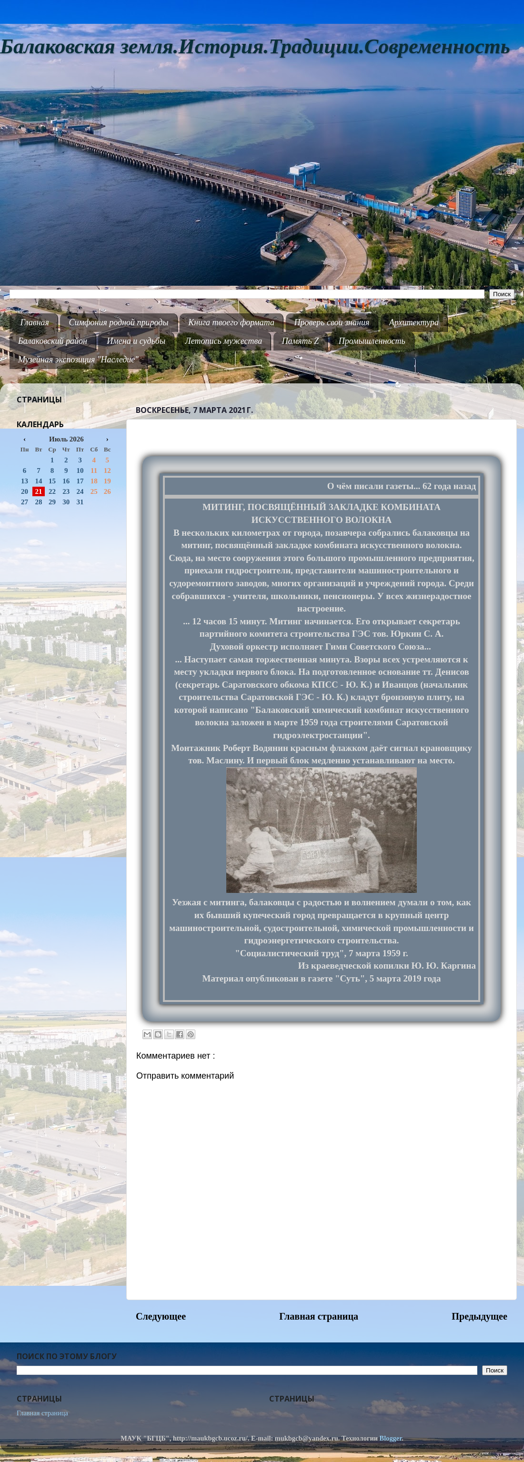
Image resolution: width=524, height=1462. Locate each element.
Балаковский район (52, 341)
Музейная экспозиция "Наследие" (78, 359)
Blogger (391, 1438)
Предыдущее (479, 1316)
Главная (34, 322)
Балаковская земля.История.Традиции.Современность (255, 46)
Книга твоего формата (231, 322)
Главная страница (318, 1316)
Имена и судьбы (136, 341)
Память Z (300, 341)
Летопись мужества (223, 341)
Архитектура (414, 322)
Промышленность (372, 341)
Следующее (161, 1316)
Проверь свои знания (332, 322)
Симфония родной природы (118, 322)
